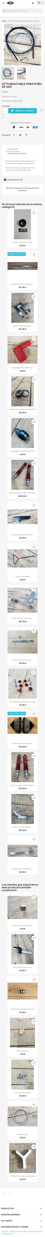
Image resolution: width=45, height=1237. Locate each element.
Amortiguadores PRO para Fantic (22, 493)
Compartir (14, 135)
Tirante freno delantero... (22, 869)
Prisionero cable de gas (23, 925)
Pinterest (26, 135)
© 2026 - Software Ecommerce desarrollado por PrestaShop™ (22, 1232)
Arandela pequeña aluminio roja (22, 702)
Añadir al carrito (22, 110)
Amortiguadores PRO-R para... (22, 785)
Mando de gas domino (22, 967)
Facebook (4, 1195)
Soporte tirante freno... (22, 660)
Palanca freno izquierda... (22, 618)
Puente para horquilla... (22, 326)
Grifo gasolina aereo (22, 1092)
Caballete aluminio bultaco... (22, 284)
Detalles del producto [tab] (17, 153)
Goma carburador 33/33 (22, 242)
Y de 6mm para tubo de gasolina (22, 1176)
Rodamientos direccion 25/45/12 (22, 409)
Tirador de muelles (22, 576)
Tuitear (20, 135)
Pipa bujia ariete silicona (22, 367)
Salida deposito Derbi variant (22, 1009)
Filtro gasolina (22, 1051)
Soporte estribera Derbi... (22, 743)
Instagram (10, 1195)
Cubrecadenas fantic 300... (22, 535)
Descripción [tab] (12, 149)
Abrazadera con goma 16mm (22, 451)
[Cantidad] (5, 110)
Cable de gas (22, 1134)
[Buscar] (22, 10)
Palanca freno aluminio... (22, 827)
